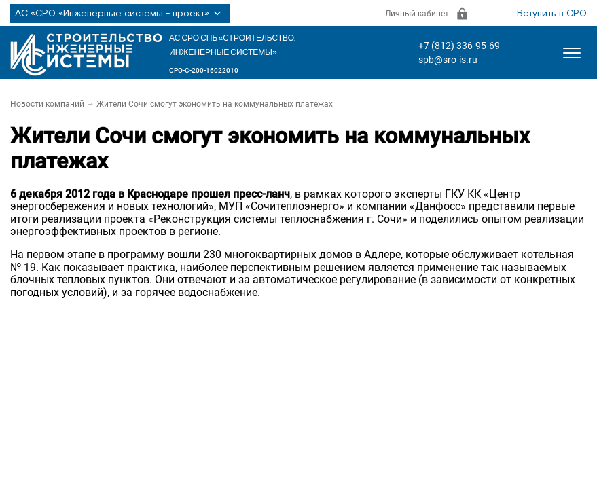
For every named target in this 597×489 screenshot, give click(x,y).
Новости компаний (47, 104)
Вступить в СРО (552, 13)
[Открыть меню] (572, 53)
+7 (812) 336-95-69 (459, 45)
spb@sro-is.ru (447, 59)
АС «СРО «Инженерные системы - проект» (120, 13)
